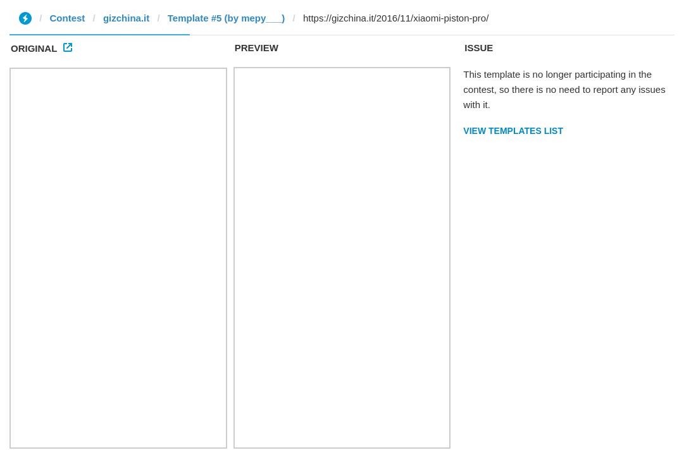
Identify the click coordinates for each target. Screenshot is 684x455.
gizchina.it (126, 18)
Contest (67, 18)
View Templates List (513, 131)
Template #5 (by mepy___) (226, 18)
